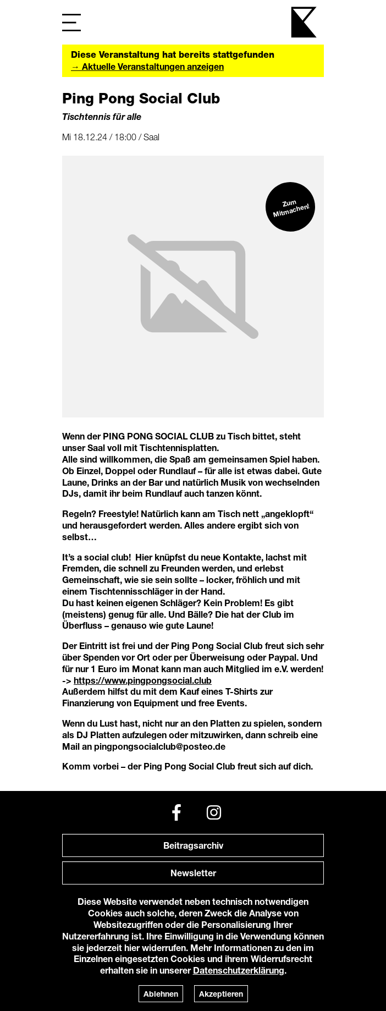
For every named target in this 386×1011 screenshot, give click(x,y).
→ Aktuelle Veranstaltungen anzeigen (147, 66)
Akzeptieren (221, 993)
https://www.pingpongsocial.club (143, 680)
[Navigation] (71, 22)
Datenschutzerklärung (238, 970)
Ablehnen (161, 993)
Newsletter (193, 872)
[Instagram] (214, 812)
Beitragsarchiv (193, 845)
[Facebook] (176, 812)
